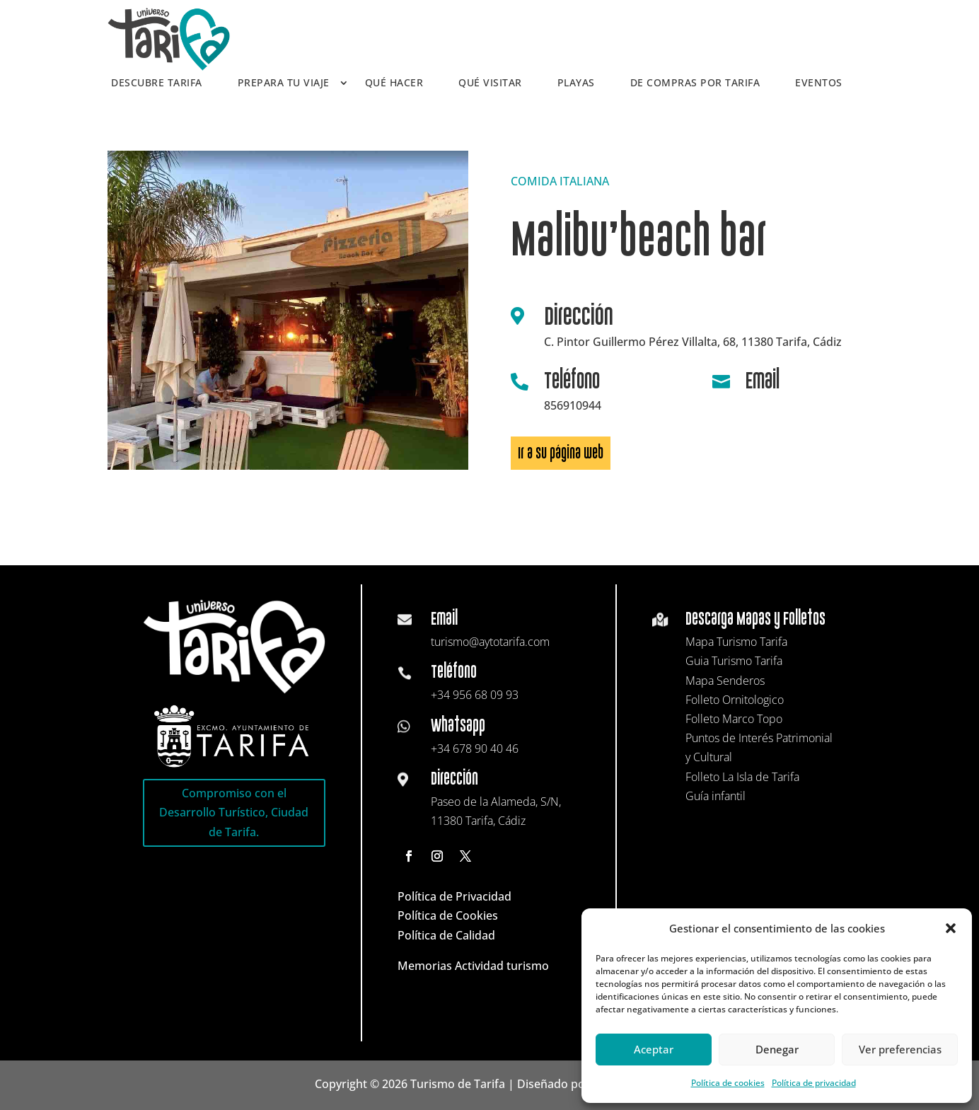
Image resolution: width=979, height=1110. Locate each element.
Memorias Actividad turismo (473, 965)
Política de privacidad (814, 1083)
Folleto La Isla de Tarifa (742, 777)
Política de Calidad (446, 935)
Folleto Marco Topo (733, 719)
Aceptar (653, 1049)
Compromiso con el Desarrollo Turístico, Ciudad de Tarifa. (233, 812)
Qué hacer (394, 83)
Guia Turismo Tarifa (733, 661)
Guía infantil (715, 796)
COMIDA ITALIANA (560, 181)
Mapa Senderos (725, 680)
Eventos (818, 83)
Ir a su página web (560, 453)
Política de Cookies (448, 915)
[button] (951, 928)
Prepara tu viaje (284, 83)
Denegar (777, 1049)
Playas (576, 83)
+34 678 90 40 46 (475, 748)
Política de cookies (728, 1083)
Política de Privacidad (454, 896)
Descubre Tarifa (156, 83)
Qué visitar (490, 83)
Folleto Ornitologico (734, 699)
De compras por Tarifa (695, 83)
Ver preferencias (900, 1049)
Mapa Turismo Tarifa (736, 641)
